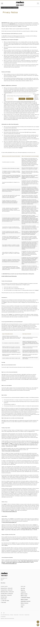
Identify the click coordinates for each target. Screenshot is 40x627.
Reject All (22, 98)
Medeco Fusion (24, 593)
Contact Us (23, 591)
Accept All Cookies (30, 98)
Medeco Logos (24, 595)
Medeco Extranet (24, 602)
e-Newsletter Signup (25, 597)
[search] (38, 3)
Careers (22, 604)
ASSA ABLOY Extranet (25, 600)
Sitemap (11, 614)
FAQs (22, 606)
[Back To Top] (38, 622)
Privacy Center (16, 614)
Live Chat (3, 602)
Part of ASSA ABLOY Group (5, 614)
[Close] (33, 94)
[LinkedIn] (4, 612)
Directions (3, 582)
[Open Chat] (38, 625)
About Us (23, 589)
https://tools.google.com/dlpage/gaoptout (11, 450)
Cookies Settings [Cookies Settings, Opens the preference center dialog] (10, 98)
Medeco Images (24, 599)
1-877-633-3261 (5, 600)
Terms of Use (21, 614)
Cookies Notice (26, 614)
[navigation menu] (2, 3)
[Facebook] (1, 612)
